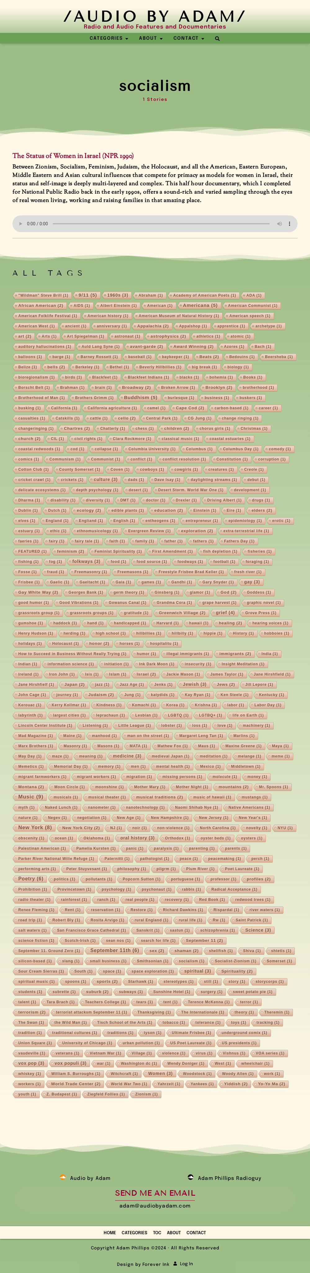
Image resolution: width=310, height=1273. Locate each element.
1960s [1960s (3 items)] (117, 295)
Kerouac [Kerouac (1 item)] (30, 705)
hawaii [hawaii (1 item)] (199, 623)
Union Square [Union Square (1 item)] (35, 1043)
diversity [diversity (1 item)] (98, 500)
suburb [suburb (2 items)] (97, 991)
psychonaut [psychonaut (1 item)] (157, 889)
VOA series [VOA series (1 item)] (270, 1053)
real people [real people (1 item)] (140, 899)
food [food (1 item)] (118, 562)
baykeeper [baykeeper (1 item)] (175, 357)
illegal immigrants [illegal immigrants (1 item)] (187, 654)
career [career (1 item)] (268, 408)
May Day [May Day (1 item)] (30, 756)
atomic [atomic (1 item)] (241, 336)
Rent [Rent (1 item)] (73, 910)
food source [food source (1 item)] (152, 562)
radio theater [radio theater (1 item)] (34, 899)
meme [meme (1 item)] (281, 756)
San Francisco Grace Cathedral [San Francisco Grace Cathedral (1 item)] (91, 930)
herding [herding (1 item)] (75, 633)
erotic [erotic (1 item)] (281, 521)
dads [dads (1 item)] (136, 480)
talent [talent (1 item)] (27, 1002)
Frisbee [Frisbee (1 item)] (29, 582)
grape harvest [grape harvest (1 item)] (219, 603)
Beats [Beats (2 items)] (209, 356)
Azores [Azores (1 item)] (234, 346)
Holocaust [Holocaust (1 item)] (65, 643)
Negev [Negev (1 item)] (57, 818)
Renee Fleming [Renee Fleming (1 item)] (36, 910)
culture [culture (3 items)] (106, 479)
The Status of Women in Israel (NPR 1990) (73, 156)
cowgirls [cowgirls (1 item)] (186, 469)
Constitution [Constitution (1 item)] (232, 459)
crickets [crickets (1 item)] (72, 480)
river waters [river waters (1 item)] (264, 910)
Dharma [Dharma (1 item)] (29, 500)
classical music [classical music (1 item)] (180, 439)
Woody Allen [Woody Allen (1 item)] (238, 1074)
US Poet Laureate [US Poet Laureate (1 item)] (191, 1043)
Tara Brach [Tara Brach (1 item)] (61, 1002)
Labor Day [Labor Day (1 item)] (267, 705)
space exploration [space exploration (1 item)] (153, 971)
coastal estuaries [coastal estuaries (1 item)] (229, 439)
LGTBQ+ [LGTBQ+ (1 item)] (210, 715)
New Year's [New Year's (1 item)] (253, 818)
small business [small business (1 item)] (108, 961)
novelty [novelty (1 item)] (256, 828)
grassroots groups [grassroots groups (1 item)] (92, 613)
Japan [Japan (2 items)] (75, 684)
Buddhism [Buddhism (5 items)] (141, 397)
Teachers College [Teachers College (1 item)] (105, 1002)
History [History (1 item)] (243, 633)
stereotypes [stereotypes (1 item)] (179, 981)
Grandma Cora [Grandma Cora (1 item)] (174, 603)
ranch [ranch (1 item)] (106, 899)
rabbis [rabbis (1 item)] (191, 889)
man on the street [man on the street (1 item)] (148, 736)
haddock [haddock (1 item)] (65, 623)
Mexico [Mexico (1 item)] (210, 766)
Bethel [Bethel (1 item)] (119, 367)
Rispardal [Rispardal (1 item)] (226, 910)
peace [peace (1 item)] (189, 859)
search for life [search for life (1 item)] (158, 940)
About (174, 1233)
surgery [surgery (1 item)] (212, 992)
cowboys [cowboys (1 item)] (152, 469)
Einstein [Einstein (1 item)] (204, 510)
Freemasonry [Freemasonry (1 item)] (90, 572)
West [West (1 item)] (223, 1063)
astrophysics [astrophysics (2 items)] (168, 336)
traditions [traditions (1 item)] (121, 1033)
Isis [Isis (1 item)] (92, 674)
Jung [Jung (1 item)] (132, 695)
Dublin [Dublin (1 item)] (28, 510)
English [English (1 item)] (124, 521)
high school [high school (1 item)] (111, 633)
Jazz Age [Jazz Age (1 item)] (132, 684)
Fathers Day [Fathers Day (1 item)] (239, 541)
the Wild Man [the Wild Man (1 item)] (71, 1022)
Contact (196, 1233)
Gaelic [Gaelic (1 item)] (59, 582)
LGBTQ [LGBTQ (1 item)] (178, 715)
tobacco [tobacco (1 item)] (174, 1022)
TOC (157, 1233)
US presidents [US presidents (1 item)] (239, 1043)
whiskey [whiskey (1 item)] (29, 1074)
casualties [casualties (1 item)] (31, 418)
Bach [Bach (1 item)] (263, 346)
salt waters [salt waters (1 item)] (32, 930)
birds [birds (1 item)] (73, 377)
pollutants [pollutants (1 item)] (99, 879)
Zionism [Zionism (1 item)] (146, 1094)
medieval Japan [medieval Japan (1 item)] (171, 756)
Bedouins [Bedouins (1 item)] (242, 357)
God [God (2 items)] (229, 592)
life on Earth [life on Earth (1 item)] (248, 715)
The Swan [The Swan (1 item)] (31, 1022)
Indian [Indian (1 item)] (27, 664)
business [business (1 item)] (216, 398)
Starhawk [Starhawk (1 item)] (140, 981)
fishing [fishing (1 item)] (28, 562)
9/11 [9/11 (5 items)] (88, 295)
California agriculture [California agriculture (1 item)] (112, 408)
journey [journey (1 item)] (67, 695)
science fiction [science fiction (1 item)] (36, 940)
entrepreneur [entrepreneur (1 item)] (202, 521)
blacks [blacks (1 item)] (189, 377)
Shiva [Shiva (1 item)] (252, 951)
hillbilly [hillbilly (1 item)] (182, 633)
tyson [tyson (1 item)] (152, 1033)
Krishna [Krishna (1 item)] (206, 705)
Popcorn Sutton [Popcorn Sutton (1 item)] (141, 879)
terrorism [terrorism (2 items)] (32, 1012)
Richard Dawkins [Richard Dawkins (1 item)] (183, 910)
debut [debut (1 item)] (256, 480)
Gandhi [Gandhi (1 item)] (181, 582)
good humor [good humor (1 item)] (33, 603)
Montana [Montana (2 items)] (31, 787)
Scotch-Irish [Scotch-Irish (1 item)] (80, 940)
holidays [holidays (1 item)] (30, 643)
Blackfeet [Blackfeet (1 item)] (105, 377)
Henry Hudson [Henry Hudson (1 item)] (35, 633)
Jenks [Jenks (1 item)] (163, 684)
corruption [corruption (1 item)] (272, 459)
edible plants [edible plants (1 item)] (127, 510)
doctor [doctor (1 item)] (155, 500)
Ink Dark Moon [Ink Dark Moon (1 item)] (156, 664)
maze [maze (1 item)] (60, 756)
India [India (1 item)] (270, 654)
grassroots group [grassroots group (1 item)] (39, 613)
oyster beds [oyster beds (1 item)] (215, 838)
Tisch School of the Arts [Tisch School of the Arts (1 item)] (124, 1022)
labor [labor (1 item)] (236, 705)
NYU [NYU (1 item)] (285, 828)
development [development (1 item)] (250, 490)
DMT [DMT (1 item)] (128, 500)
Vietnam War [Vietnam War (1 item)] (105, 1053)
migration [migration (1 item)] (139, 777)
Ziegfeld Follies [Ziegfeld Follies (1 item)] (106, 1094)
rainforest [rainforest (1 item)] (74, 899)
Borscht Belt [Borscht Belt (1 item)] (34, 387)
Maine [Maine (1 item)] (72, 736)
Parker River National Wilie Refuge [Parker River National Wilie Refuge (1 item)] (56, 859)
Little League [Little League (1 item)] (134, 725)
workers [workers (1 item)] (29, 1084)
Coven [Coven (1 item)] (120, 469)
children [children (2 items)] (176, 428)
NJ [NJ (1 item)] (116, 828)
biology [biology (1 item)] (238, 367)
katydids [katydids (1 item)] (162, 695)
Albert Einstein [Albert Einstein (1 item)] (118, 306)
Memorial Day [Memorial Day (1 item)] (71, 766)
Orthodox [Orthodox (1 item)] (178, 838)
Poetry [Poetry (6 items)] (30, 878)
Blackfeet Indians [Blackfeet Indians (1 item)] (148, 377)
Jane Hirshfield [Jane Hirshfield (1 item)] (272, 674)
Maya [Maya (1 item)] (280, 746)
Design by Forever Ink (143, 1264)
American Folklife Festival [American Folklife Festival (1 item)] (47, 316)
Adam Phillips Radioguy (230, 1178)
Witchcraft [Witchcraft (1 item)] (124, 1074)
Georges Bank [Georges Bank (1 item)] (86, 592)
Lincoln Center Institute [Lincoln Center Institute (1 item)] (45, 725)
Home (110, 1233)
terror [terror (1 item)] (249, 1002)
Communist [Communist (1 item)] (105, 459)
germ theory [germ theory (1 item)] (129, 592)
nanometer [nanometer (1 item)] (102, 807)
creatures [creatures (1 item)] (221, 469)
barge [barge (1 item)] (61, 357)
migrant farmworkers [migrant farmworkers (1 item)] (42, 777)
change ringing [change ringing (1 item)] (240, 418)
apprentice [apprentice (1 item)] (231, 326)
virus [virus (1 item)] (204, 1053)
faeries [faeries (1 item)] (28, 541)
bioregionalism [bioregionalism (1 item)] (36, 377)
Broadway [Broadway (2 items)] (136, 387)
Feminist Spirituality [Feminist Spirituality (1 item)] (118, 551)
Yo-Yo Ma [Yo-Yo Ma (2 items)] (271, 1084)
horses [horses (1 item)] (129, 643)
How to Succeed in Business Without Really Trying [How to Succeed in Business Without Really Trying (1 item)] (72, 654)
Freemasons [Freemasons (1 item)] (132, 572)
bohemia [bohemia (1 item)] (221, 377)
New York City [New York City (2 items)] (81, 827)
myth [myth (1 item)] (26, 807)
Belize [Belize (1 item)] (27, 367)
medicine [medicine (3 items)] (127, 755)
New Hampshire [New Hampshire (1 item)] (170, 818)
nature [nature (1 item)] (28, 818)
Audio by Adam (90, 1178)
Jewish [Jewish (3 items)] (194, 684)
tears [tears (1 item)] (144, 1002)
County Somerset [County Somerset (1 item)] (80, 469)
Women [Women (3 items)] (160, 1073)
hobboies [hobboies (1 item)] (277, 633)
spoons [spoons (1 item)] (76, 981)
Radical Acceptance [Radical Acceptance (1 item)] (234, 889)
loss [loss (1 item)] (199, 725)
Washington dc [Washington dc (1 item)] (139, 1063)
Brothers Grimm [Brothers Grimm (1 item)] (94, 398)
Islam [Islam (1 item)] (118, 674)
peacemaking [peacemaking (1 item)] (224, 859)
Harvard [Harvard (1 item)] (167, 623)
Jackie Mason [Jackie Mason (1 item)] (183, 674)
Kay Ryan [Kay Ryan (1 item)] (197, 695)
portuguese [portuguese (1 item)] (185, 879)
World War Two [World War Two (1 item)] (129, 1084)
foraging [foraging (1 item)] (257, 562)
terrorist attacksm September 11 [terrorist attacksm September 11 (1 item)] (91, 1012)
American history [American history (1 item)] (108, 316)
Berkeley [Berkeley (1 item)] (87, 367)
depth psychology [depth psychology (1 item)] (97, 490)
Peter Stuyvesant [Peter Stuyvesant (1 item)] (86, 869)
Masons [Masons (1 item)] (108, 746)
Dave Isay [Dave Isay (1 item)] (168, 480)
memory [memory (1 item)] (109, 766)
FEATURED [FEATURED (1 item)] (32, 551)
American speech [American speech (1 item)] (250, 316)
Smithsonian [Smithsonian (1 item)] (152, 961)
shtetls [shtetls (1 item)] (281, 951)
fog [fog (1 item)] (55, 562)
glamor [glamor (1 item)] (200, 592)
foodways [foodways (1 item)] (190, 562)
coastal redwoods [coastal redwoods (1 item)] (39, 449)
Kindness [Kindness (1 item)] (109, 705)
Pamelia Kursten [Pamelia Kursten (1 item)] (96, 848)
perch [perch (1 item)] (260, 859)
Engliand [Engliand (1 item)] (91, 521)
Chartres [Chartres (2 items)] (77, 428)
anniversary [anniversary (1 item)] (112, 326)
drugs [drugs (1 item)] (261, 500)
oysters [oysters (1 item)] (252, 838)
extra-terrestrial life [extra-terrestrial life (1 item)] (246, 531)
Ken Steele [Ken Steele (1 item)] (235, 695)
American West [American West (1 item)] (36, 326)
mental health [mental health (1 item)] (173, 766)
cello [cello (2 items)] (127, 418)
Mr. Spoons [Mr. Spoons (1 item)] (273, 787)
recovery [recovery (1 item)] (177, 899)
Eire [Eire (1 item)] (234, 510)
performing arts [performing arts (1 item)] (37, 869)
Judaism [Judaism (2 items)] (101, 694)
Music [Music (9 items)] (30, 797)
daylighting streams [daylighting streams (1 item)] (214, 480)
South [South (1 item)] (83, 971)
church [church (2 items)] (29, 438)
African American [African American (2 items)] (40, 305)
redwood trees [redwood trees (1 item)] (253, 899)
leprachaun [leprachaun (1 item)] (110, 715)
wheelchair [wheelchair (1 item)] (255, 1063)
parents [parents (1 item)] (236, 848)
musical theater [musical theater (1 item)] (107, 797)
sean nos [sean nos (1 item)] (118, 940)
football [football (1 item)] (224, 562)
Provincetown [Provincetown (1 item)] (74, 889)
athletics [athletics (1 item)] (208, 336)
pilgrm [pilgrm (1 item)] (166, 869)
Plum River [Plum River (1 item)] (200, 869)
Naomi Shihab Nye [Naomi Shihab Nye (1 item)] (196, 807)
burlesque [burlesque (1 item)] (181, 398)
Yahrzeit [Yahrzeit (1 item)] (169, 1084)
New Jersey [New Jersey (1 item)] (213, 818)
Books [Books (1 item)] (253, 377)
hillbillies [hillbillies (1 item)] (148, 633)
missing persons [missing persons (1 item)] (182, 777)
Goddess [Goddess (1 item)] (259, 592)
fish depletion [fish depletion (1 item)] (220, 551)
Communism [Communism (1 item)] (65, 459)
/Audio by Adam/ (155, 16)
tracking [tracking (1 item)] (268, 1022)
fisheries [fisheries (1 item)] (260, 551)
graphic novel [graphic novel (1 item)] (264, 603)
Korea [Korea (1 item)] (175, 705)
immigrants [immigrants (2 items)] (235, 653)
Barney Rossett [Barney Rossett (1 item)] (99, 357)
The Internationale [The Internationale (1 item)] (202, 1012)
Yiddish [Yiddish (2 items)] (236, 1084)
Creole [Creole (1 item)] (254, 469)
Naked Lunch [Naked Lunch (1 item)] (61, 807)
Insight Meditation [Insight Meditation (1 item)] (243, 664)
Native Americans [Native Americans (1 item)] (249, 807)
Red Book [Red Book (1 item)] (212, 899)
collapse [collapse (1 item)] (106, 449)
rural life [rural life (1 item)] (191, 920)
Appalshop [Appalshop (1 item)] (193, 326)
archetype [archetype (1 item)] (268, 326)
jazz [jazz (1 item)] (102, 684)
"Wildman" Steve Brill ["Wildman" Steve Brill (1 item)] (43, 295)
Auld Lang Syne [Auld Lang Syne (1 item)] (101, 346)
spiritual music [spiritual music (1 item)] (36, 981)
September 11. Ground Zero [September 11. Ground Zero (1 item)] (49, 951)
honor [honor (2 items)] (99, 643)
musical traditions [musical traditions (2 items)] (159, 797)
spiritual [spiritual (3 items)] (197, 971)
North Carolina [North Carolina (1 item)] (218, 828)
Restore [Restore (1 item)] (142, 910)
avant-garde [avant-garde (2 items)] (146, 346)
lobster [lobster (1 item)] (171, 725)
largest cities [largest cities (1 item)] (69, 715)
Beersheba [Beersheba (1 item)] (279, 357)
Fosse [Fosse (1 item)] (27, 572)
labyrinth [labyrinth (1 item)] (30, 715)
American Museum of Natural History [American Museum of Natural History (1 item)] (179, 316)
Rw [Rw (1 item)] (219, 920)
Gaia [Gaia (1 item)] (123, 582)
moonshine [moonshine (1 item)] (109, 787)
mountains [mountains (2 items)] (233, 787)
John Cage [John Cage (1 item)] (32, 695)
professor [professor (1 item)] (223, 879)
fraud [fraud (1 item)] (55, 572)
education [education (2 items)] (168, 510)
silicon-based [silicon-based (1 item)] (35, 961)
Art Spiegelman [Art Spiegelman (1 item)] (85, 336)
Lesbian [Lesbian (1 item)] (146, 715)
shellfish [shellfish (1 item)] (221, 951)
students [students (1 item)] (30, 992)
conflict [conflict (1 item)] (141, 459)
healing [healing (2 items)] (230, 623)
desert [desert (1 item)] (138, 490)
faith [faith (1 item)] (117, 541)
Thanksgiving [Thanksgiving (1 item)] (154, 1012)
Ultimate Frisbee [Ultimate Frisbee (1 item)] (191, 1033)
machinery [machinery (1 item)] (256, 725)
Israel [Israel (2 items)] (146, 674)
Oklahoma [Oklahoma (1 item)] (96, 838)
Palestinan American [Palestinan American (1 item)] (42, 848)
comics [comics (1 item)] (28, 459)
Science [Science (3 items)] (258, 930)
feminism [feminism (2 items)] (70, 551)
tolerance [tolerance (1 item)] (208, 1022)
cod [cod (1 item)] (77, 449)
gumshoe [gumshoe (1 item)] (30, 623)
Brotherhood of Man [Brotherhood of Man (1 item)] (41, 398)
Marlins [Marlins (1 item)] (244, 736)
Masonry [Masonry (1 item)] (75, 746)
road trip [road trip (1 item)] (30, 920)
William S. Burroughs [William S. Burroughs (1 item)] (75, 1074)
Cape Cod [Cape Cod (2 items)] (190, 408)
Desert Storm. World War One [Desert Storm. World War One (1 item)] (191, 490)
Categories (134, 1233)
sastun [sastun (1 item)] (180, 930)
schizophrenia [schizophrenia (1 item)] (217, 930)
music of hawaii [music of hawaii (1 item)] (212, 797)
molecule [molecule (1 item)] (225, 777)
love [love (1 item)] (225, 725)
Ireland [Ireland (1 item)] (28, 674)
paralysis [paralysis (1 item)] (166, 848)
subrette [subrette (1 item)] (64, 992)
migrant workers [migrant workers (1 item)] (96, 777)
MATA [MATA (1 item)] (138, 746)
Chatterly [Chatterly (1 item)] (112, 428)
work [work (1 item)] (272, 1074)
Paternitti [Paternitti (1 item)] (117, 859)
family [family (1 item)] (144, 541)
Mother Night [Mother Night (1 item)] (192, 787)
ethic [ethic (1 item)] (58, 531)
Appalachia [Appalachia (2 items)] (153, 326)
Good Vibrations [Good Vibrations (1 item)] (78, 603)
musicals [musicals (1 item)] (66, 797)
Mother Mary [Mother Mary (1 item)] (149, 787)
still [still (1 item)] (211, 981)
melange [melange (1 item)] (250, 756)
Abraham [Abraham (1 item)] (150, 295)
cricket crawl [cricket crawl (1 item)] (34, 480)
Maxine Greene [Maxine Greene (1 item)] (244, 746)
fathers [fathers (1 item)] (203, 541)
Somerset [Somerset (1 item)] (279, 961)
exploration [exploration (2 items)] (197, 531)
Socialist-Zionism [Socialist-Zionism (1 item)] (235, 961)
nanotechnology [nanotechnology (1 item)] (145, 807)
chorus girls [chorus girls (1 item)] (215, 428)
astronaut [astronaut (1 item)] (127, 336)
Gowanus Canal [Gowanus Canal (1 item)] (127, 603)
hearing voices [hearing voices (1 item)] (270, 623)
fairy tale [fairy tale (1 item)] (87, 541)
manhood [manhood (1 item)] (104, 736)
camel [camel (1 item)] (156, 408)
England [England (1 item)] (57, 521)
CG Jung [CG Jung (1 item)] (200, 418)
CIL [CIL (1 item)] (57, 439)
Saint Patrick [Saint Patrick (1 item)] (252, 920)
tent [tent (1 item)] (170, 1002)
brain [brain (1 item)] (103, 387)
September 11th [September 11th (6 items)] (114, 950)
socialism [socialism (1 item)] (191, 961)
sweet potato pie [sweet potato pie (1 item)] (252, 992)
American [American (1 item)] (160, 306)
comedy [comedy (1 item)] (280, 449)
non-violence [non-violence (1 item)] (173, 828)
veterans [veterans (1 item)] (67, 1053)
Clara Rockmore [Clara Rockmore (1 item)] (132, 439)
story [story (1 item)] (236, 981)
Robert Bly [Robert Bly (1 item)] (66, 920)
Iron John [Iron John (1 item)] (62, 674)
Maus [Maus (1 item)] (206, 746)
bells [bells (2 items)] (56, 367)
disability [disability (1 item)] (63, 500)
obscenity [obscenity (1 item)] (31, 838)
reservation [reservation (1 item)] (105, 910)
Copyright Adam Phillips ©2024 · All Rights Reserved (155, 1248)
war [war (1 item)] (103, 1063)
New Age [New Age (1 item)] (129, 818)
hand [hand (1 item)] (95, 623)
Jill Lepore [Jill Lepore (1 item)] (259, 684)
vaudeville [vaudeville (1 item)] (31, 1053)
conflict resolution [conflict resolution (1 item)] (184, 459)
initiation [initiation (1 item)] (116, 664)
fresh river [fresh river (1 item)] (248, 572)
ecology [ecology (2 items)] (89, 510)
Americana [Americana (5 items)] (200, 305)
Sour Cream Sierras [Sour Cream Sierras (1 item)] (41, 971)
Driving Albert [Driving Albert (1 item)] (224, 500)
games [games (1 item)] (151, 582)
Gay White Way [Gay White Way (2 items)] (38, 592)
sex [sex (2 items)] (157, 950)
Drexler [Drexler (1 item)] (186, 500)
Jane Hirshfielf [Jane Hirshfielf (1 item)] (36, 684)
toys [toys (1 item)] (238, 1022)
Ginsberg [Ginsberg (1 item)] (167, 592)
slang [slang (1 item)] (71, 961)
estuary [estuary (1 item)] (29, 531)
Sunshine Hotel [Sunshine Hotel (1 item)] (172, 992)
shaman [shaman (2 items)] (186, 950)
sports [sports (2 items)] (107, 981)
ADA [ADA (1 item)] (254, 295)
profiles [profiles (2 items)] (259, 879)
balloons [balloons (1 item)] (30, 357)
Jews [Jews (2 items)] (226, 684)
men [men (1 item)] (138, 766)
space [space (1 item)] (112, 971)
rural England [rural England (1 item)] (151, 920)
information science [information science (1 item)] (70, 664)
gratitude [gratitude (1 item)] (136, 613)
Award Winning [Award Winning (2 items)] (193, 346)
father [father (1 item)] (173, 541)
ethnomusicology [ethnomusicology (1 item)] (97, 531)
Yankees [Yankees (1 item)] (202, 1084)
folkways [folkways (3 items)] (86, 561)
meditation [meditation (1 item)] (214, 756)
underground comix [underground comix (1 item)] (244, 1033)
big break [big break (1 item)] (204, 367)
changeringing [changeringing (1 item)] (36, 428)
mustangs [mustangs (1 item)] (255, 797)
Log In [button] (186, 1264)
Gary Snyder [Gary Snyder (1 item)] (218, 582)
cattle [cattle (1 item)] (99, 418)
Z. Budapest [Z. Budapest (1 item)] (62, 1094)
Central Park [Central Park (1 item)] (162, 418)
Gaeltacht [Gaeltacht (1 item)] (92, 582)
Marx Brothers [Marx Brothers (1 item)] (35, 746)
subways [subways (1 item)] (131, 992)
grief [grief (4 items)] (225, 612)
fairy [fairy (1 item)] (57, 541)
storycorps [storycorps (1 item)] (270, 981)
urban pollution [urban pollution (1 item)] (141, 1043)
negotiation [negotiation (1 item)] (92, 818)
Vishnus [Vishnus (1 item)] (234, 1053)
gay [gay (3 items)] (252, 581)
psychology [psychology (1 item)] (117, 889)
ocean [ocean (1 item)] (64, 838)
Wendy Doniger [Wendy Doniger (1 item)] (186, 1063)
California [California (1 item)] (64, 408)
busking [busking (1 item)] (29, 408)
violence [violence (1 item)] (174, 1053)
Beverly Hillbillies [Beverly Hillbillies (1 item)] (160, 367)
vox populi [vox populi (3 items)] (71, 1063)
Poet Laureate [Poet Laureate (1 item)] (242, 869)
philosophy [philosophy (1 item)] (131, 869)
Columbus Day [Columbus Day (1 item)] (241, 449)
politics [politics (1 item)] (64, 879)
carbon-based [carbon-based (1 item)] (231, 408)
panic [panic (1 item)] (135, 848)
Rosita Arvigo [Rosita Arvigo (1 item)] (107, 920)
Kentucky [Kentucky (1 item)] (272, 695)
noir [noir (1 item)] (139, 828)
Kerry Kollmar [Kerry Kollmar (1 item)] (69, 705)
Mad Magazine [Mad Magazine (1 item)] (35, 736)
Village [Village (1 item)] (142, 1053)
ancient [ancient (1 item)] (76, 326)
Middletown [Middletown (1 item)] (246, 766)
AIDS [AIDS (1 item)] (82, 306)
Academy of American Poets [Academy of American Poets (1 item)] (204, 295)
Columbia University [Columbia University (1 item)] (152, 449)
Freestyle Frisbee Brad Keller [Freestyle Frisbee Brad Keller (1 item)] (191, 572)
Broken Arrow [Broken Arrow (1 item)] (178, 387)
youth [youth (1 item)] (27, 1094)
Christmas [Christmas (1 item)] (254, 428)
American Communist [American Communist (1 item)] (253, 306)
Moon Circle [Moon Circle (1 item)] (69, 787)
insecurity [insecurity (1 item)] (198, 664)
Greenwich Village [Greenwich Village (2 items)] (182, 612)
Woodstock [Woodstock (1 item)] (197, 1074)
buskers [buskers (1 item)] (251, 398)
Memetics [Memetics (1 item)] (31, 766)
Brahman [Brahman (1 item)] (72, 387)
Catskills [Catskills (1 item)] (68, 418)
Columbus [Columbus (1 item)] (199, 449)
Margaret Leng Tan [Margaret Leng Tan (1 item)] (201, 736)
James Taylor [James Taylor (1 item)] (227, 674)
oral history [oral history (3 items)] (137, 837)
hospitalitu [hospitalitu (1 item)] (164, 643)
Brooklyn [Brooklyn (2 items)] (218, 387)
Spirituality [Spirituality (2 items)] (237, 971)
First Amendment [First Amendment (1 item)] (172, 551)
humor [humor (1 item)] (146, 654)
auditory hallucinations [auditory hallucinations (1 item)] (44, 346)
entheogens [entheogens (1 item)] (161, 521)
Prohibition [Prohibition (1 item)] (32, 889)
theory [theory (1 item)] (244, 1012)
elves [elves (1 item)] (26, 521)
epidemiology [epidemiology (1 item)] (245, 521)
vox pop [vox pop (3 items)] (31, 1063)
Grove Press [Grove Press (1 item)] (260, 613)
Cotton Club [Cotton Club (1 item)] (33, 469)
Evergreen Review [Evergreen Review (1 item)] (149, 531)
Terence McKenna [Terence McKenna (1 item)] (209, 1002)
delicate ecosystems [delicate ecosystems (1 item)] (42, 490)
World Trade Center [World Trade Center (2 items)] (76, 1084)
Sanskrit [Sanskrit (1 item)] (147, 930)
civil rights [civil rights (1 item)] (88, 439)
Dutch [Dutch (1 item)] (57, 510)
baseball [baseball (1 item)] (140, 357)
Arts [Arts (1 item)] (49, 336)
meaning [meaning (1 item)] (91, 756)
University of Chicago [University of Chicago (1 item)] (87, 1043)
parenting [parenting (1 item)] (202, 848)
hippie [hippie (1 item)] (213, 633)
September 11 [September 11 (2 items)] (204, 940)
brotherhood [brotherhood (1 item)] (258, 387)
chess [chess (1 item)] (145, 428)
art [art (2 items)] (24, 336)
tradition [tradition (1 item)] (30, 1033)
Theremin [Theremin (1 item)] (277, 1012)
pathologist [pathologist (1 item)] (154, 859)
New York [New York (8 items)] (35, 827)
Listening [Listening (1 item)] (95, 725)
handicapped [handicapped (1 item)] (130, 623)
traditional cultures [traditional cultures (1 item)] (74, 1033)
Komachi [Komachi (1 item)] (144, 705)
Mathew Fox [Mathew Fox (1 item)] (173, 746)
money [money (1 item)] (257, 777)
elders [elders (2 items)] (262, 510)
